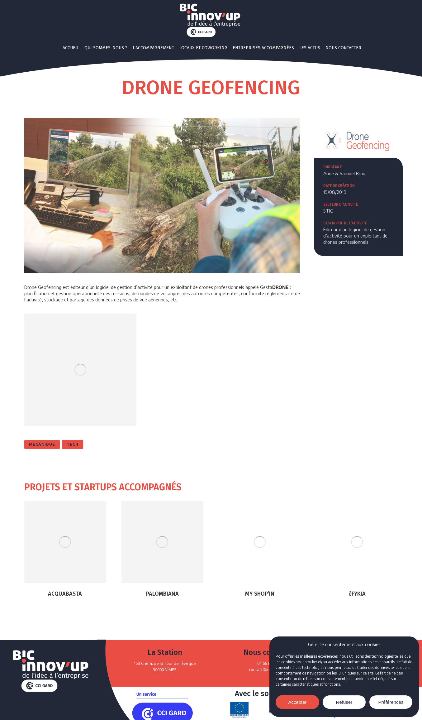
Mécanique (42, 444)
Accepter (297, 702)
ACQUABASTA (65, 593)
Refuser (344, 702)
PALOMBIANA (162, 593)
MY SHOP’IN (259, 593)
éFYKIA (357, 593)
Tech (72, 444)
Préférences (391, 702)
